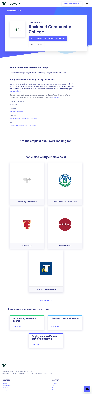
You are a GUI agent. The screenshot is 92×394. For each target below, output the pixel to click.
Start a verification (71, 3)
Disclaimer (55, 97)
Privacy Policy (6, 373)
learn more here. (15, 91)
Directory (14, 373)
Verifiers (4, 383)
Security (4, 390)
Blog (53, 386)
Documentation (37, 373)
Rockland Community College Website (23, 125)
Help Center (5, 388)
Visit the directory (46, 300)
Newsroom (55, 390)
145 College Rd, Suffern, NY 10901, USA (23, 118)
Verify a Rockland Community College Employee (48, 38)
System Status (47, 373)
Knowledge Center (24, 373)
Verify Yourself (36, 44)
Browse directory (13, 11)
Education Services (16, 111)
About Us (54, 383)
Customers (55, 388)
